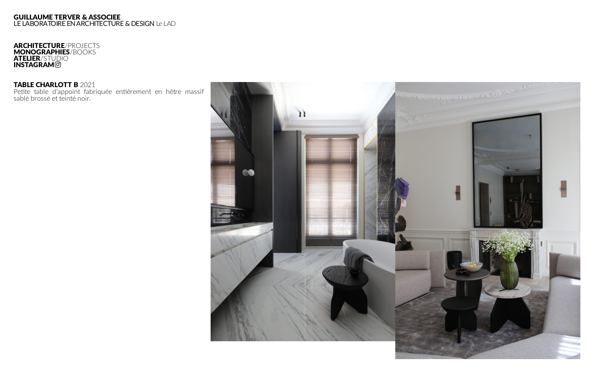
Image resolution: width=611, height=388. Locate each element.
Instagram (37, 65)
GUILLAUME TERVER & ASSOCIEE (67, 17)
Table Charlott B (46, 85)
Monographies (55, 52)
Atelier (41, 59)
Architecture (57, 46)
